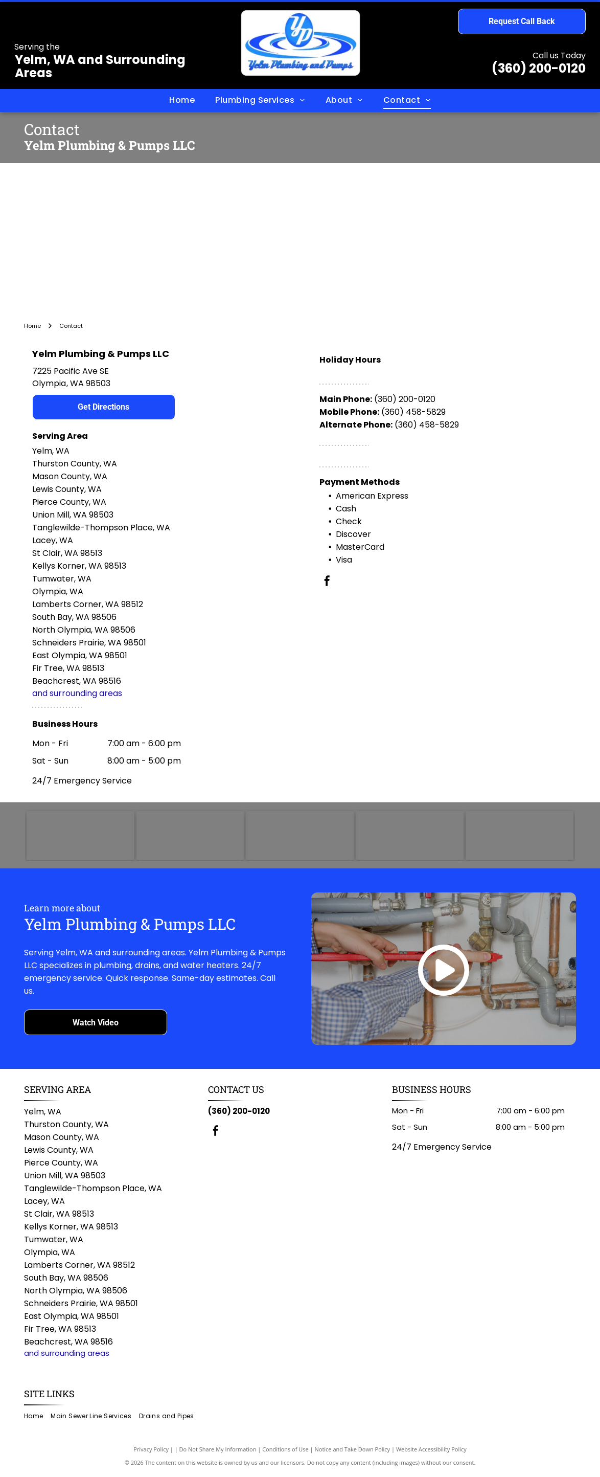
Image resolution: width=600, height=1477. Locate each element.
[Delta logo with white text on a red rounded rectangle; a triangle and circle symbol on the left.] (519, 836)
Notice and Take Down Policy (352, 1451)
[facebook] (327, 582)
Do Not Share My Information (218, 1451)
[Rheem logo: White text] (300, 836)
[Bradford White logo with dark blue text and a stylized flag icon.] (410, 836)
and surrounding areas (77, 693)
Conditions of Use (285, 1451)
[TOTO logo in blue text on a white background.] (80, 836)
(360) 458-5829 (413, 412)
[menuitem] (182, 100)
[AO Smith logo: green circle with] (190, 836)
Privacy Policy (151, 1451)
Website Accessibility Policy (431, 1451)
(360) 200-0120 (539, 68)
